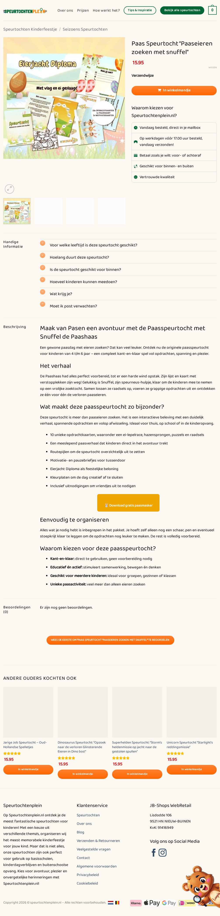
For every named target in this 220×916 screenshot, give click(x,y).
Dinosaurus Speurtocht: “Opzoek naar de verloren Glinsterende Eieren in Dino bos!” (82, 747)
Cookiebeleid (87, 883)
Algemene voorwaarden (97, 866)
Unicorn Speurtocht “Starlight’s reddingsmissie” (190, 745)
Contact (83, 858)
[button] (212, 10)
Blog (80, 832)
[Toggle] (42, 243)
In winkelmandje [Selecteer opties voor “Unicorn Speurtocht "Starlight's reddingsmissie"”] (191, 769)
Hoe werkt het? (106, 10)
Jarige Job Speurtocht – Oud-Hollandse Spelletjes (25, 745)
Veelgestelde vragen (94, 849)
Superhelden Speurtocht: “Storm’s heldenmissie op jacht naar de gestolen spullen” (137, 747)
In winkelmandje (177, 90)
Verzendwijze (143, 76)
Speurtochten (88, 815)
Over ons (65, 10)
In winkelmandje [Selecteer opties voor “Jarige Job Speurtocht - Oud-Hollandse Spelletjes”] (28, 769)
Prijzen (83, 10)
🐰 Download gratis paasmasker (128, 505)
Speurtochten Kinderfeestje (30, 29)
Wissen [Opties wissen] (213, 67)
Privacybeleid (88, 875)
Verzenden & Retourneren (98, 841)
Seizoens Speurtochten (85, 29)
